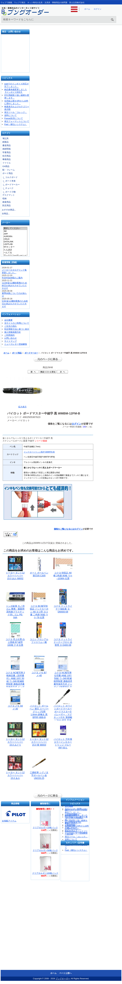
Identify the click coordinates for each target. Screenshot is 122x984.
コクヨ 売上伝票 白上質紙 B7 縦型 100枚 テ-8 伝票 (15, 642)
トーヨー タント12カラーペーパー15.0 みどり (15, 742)
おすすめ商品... (9, 210)
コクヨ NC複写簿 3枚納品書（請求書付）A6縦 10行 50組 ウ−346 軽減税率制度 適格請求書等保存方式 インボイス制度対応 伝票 (15, 681)
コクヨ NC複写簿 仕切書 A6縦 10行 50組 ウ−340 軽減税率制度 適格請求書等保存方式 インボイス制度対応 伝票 (63, 681)
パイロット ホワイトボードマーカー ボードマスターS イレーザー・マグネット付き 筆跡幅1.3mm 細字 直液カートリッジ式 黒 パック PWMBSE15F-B (63, 717)
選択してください (15, 228)
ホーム (87, 9)
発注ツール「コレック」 (15, 112)
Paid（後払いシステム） (15, 124)
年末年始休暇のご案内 (12, 278)
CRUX (15, 239)
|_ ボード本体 (9, 181)
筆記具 (5, 138)
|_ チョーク (8, 188)
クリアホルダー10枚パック (45, 827)
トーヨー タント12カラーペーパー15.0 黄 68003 (39, 742)
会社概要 (8, 320)
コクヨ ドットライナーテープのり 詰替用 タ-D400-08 (63, 642)
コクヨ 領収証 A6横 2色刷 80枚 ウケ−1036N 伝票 (62, 575)
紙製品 (5, 142)
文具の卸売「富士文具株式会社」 (15, 65)
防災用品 (6, 205)
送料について (10, 115)
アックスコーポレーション (15, 255)
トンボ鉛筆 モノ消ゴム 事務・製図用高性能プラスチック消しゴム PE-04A (15, 612)
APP (15, 234)
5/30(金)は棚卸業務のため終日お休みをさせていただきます (15, 304)
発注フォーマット (15, 43)
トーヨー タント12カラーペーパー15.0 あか (15, 775)
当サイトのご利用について (16, 323)
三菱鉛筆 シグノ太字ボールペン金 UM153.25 (39, 775)
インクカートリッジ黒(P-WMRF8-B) (39, 452)
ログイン (97, 9)
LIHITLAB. (15, 244)
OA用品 (6, 166)
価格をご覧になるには (64, 529)
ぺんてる (15, 252)
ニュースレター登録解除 (15, 344)
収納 (4, 198)
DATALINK (15, 241)
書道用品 (6, 145)
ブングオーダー (63, 978)
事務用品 (6, 159)
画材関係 (6, 149)
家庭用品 (6, 202)
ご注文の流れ (10, 326)
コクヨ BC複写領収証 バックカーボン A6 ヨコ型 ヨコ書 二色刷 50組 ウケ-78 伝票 (39, 612)
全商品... (6, 213)
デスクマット (8, 195)
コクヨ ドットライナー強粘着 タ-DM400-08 (63, 609)
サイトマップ (10, 341)
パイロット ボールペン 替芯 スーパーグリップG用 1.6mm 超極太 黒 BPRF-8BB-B (39, 712)
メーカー (6, 223)
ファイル (6, 163)
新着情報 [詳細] (9, 262)
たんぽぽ (15, 249)
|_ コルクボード (10, 177)
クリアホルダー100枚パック (45, 873)
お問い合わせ (15, 54)
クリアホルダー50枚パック (45, 850)
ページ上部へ (65, 973)
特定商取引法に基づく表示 (16, 329)
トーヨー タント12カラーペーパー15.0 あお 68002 (15, 575)
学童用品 (6, 152)
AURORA (15, 236)
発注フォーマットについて (16, 121)
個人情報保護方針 (12, 332)
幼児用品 (6, 156)
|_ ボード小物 (9, 192)
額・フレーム (8, 170)
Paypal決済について (13, 118)
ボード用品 (17, 353)
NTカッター (15, 247)
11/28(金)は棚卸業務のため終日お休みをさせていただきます (14, 285)
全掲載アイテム (9, 821)
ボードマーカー (31, 353)
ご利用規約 (9, 335)
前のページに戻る (48, 359)
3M (15, 231)
